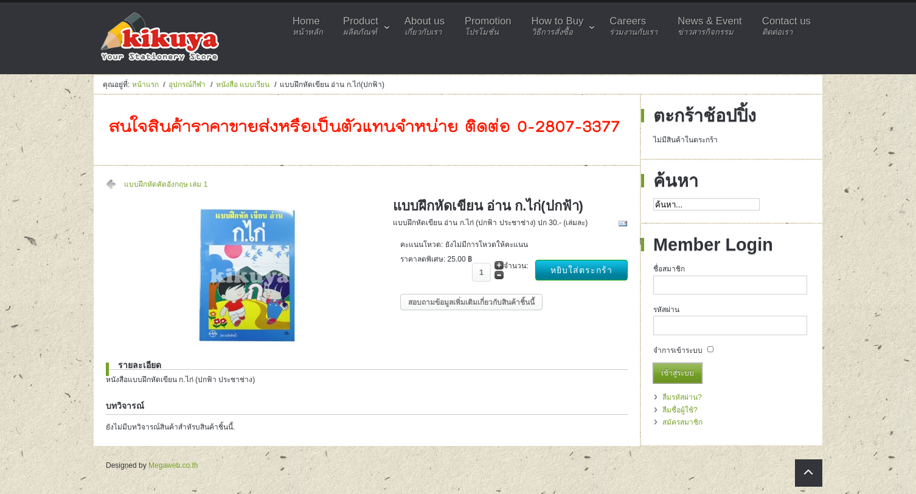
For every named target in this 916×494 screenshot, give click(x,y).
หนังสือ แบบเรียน (242, 84)
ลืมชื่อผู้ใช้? (680, 410)
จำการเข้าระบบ (678, 350)
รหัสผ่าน (666, 309)
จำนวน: (516, 266)
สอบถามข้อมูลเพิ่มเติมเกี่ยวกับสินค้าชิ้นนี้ (471, 302)
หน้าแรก (145, 84)
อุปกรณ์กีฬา (187, 84)
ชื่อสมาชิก (669, 269)
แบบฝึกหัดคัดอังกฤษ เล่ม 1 (165, 184)
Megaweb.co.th (173, 465)
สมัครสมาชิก (682, 422)
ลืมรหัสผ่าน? (682, 397)
